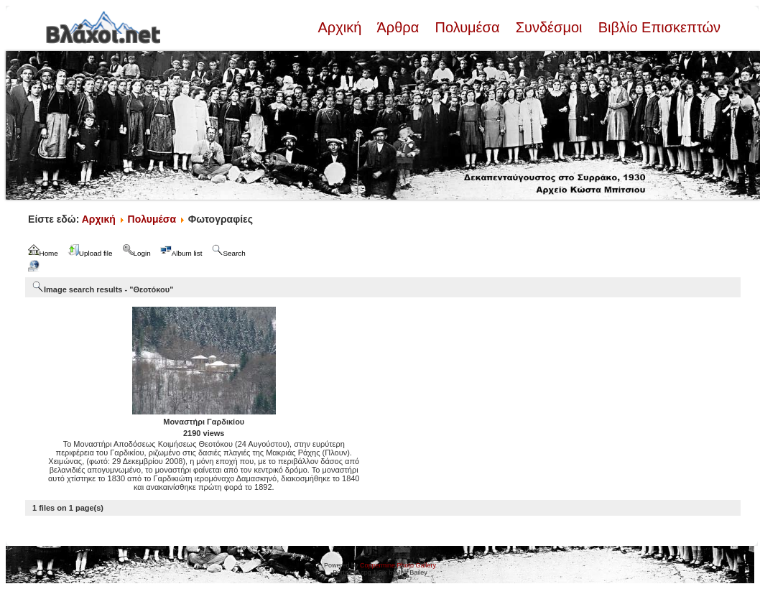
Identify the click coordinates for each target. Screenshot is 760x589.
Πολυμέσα (467, 27)
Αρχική (341, 27)
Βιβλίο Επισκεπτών (657, 27)
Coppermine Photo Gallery (398, 565)
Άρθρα (398, 27)
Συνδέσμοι (548, 27)
